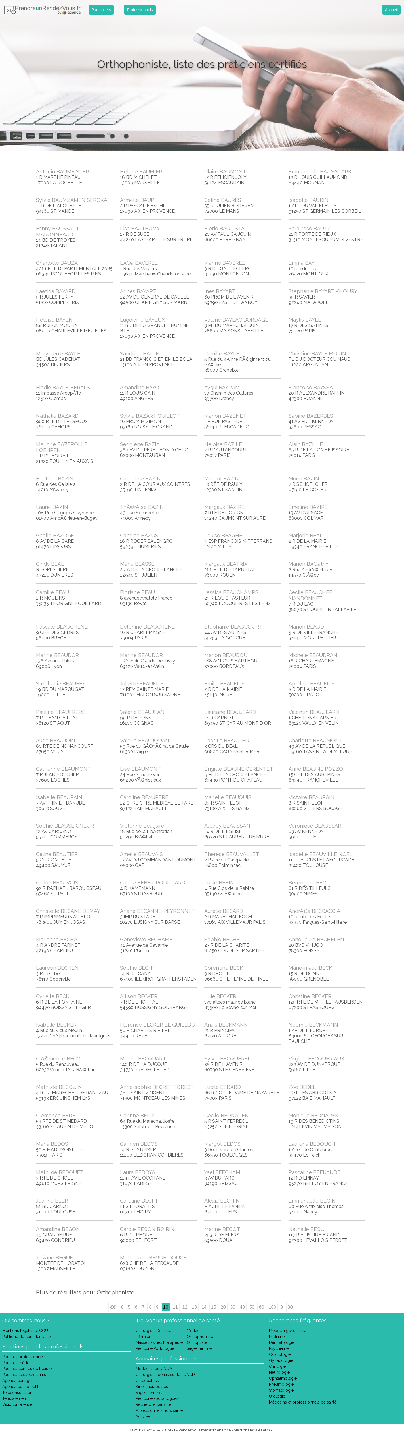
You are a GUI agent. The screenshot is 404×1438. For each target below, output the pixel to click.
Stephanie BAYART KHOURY (323, 291)
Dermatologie (281, 1342)
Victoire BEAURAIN (311, 797)
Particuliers (101, 9)
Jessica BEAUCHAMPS (231, 592)
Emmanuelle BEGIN (312, 1201)
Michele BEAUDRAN (313, 655)
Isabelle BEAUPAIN (59, 797)
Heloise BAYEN (54, 320)
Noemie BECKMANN (313, 1025)
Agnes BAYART (138, 291)
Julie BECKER (220, 996)
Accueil (391, 9)
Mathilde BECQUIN (59, 1087)
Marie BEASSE (137, 564)
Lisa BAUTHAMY (140, 228)
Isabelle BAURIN (309, 200)
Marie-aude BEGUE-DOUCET (155, 1258)
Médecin (195, 1330)
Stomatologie (281, 1390)
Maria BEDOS (52, 1144)
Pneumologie (281, 1384)
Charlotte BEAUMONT (315, 740)
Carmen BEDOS (139, 1144)
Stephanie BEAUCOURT (233, 627)
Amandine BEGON (58, 1229)
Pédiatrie (277, 1336)
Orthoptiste (197, 1342)
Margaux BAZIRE (224, 507)
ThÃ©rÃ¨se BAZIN (142, 507)
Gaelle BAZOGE (55, 535)
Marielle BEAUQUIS (227, 797)
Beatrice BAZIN (54, 479)
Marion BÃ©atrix (308, 564)
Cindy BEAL (50, 564)
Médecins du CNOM (154, 1368)
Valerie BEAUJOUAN (144, 740)
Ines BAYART (219, 291)
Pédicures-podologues (157, 1398)
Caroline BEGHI (138, 1201)
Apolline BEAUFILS (311, 684)
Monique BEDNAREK (313, 1115)
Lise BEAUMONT (140, 769)
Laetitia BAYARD (55, 291)
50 (251, 1307)
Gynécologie (281, 1360)
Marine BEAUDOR (57, 655)
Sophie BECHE (222, 939)
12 (185, 1307)
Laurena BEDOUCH (312, 1144)
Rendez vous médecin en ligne (204, 1430)
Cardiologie (280, 1354)
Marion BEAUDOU (226, 655)
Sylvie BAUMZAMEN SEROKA (71, 200)
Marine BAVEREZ (224, 263)
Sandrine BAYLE (139, 354)
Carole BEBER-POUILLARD (152, 883)
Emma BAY (302, 263)
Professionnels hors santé (159, 1410)
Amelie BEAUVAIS (141, 854)
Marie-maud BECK (310, 968)
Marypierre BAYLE (58, 354)
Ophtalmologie (283, 1378)
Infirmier (143, 1336)
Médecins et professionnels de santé (302, 1402)
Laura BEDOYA (137, 1172)
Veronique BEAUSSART (317, 826)
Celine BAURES (222, 200)
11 (175, 1307)
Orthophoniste (200, 1336)
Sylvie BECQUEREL (227, 1059)
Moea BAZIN (304, 479)
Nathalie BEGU (307, 1229)
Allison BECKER (138, 996)
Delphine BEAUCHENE (147, 627)
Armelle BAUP (137, 200)
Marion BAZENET (225, 416)
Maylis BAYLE (305, 320)
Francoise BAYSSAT (312, 387)
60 (261, 1307)
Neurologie (279, 1372)
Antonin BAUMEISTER (62, 172)
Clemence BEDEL (57, 1115)
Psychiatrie (279, 1348)
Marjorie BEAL (306, 535)
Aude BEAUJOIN (55, 740)
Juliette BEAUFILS (142, 684)
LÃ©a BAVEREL (139, 263)
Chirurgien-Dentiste (153, 1330)
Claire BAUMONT (225, 172)
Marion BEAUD (306, 627)
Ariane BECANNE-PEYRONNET (157, 911)
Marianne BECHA (56, 939)
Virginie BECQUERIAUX (316, 1059)
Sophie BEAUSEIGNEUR (65, 826)
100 (272, 1307)
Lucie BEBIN (219, 883)
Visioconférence (17, 1404)
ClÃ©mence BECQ (58, 1059)
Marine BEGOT (222, 1229)
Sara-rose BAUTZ (310, 228)
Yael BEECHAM (222, 1172)
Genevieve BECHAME (146, 939)
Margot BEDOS (222, 1144)
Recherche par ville (153, 1404)
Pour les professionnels (24, 1356)
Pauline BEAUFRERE (60, 712)
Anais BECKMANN (226, 1025)
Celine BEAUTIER (57, 854)
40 (242, 1307)
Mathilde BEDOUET (59, 1172)
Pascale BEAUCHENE (62, 627)
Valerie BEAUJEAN (142, 712)
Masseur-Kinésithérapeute (159, 1342)
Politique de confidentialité (26, 1336)
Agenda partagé (16, 1380)
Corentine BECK (223, 968)
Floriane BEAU (137, 592)
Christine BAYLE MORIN (317, 354)
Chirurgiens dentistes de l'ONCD (165, 1374)
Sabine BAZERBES (311, 416)
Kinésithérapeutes (152, 1386)
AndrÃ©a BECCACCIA (314, 911)
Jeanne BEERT (53, 1201)
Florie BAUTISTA (224, 228)
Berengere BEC (307, 883)
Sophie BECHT (138, 968)
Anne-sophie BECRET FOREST (157, 1087)
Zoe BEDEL (302, 1087)
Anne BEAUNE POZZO (316, 769)
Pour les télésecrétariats (24, 1374)
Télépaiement (14, 1398)
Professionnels (140, 9)
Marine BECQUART (143, 1059)
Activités (143, 1416)
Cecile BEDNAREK (226, 1115)
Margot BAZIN (221, 479)
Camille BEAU (52, 592)
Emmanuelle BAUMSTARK (320, 172)
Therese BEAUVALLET (231, 854)
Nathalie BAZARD (57, 416)
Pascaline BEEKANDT (315, 1172)
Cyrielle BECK (52, 996)
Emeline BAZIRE (308, 507)
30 (232, 1307)
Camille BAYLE (221, 354)
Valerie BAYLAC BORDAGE (236, 320)
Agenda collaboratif (20, 1386)
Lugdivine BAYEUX (142, 320)
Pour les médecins (19, 1362)
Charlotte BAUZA (57, 263)
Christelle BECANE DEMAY (68, 911)
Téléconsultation (17, 1392)
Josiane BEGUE (54, 1258)
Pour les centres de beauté (27, 1368)
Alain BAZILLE (306, 444)
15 (213, 1307)
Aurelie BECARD (223, 911)
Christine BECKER (310, 996)
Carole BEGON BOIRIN (147, 1229)
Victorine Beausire (142, 826)
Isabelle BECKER (56, 1025)
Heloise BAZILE (223, 444)
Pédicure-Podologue (155, 1348)
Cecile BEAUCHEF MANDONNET (310, 595)
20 (223, 1307)
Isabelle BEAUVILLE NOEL (321, 854)
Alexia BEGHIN (222, 1201)
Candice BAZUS (139, 535)
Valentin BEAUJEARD (314, 712)
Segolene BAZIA (140, 444)
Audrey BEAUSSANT (229, 826)
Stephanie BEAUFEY (60, 684)
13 (194, 1307)
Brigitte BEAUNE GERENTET (238, 769)
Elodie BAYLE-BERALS (63, 387)
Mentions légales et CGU (25, 1330)
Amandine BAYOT (141, 387)
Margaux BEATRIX (225, 564)
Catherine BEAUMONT (63, 769)
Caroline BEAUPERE (144, 797)
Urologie (277, 1396)
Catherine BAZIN (140, 479)
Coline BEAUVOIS (57, 883)
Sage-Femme (199, 1348)
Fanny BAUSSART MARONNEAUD (57, 231)
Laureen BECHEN (57, 968)
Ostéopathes (147, 1380)
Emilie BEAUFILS (224, 684)
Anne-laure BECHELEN (316, 939)
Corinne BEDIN (138, 1115)
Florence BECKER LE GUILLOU (157, 1025)
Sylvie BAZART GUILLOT (150, 416)
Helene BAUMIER (141, 172)
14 (204, 1307)
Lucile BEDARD (222, 1087)
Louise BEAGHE (223, 535)
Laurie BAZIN (52, 507)
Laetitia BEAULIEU (226, 740)
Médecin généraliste (287, 1330)
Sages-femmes (149, 1392)
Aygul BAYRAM (222, 387)
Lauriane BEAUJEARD (230, 712)
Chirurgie (277, 1366)
